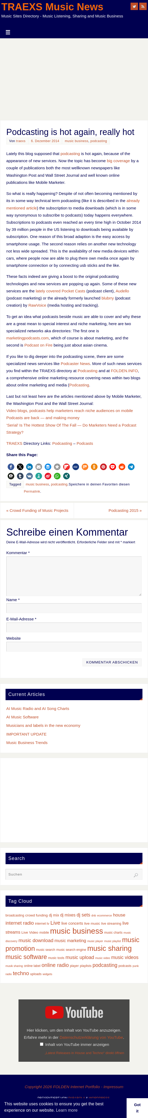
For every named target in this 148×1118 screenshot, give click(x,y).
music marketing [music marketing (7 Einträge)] (70, 940)
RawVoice (37, 305)
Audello (122, 291)
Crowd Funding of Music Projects (37, 510)
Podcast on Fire (38, 345)
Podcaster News (75, 363)
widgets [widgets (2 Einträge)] (47, 974)
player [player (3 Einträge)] (74, 966)
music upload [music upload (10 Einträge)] (80, 957)
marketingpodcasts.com (27, 338)
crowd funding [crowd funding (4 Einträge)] (36, 915)
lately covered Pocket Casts (60, 291)
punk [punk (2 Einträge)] (136, 966)
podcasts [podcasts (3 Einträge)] (124, 966)
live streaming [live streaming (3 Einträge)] (111, 923)
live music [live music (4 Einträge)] (92, 923)
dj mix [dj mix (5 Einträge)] (54, 915)
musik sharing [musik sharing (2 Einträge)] (14, 966)
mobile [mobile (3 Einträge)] (44, 932)
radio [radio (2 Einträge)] (9, 974)
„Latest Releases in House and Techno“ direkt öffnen (84, 1053)
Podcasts (85, 443)
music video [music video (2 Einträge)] (102, 958)
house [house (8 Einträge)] (119, 915)
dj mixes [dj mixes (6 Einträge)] (68, 915)
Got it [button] (137, 1108)
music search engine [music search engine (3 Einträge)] (71, 950)
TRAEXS (14, 443)
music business (76, 141)
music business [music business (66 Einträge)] (76, 931)
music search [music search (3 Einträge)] (45, 950)
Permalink (32, 491)
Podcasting (88, 370)
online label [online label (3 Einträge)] (32, 966)
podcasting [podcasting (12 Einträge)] (104, 965)
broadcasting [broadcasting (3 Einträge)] (15, 915)
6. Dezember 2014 (45, 141)
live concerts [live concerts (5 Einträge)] (72, 923)
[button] (11, 467)
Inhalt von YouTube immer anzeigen (77, 1044)
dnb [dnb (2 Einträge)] (93, 915)
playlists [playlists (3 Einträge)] (85, 966)
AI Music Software (22, 717)
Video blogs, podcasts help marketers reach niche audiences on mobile (69, 410)
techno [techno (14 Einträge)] (21, 973)
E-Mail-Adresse (21, 619)
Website (13, 638)
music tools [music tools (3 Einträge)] (56, 958)
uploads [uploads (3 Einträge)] (35, 974)
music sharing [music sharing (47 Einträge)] (109, 948)
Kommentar (18, 553)
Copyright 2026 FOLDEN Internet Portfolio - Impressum (74, 1086)
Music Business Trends (27, 742)
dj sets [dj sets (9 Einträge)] (83, 915)
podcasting (98, 141)
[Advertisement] (74, 78)
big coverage (118, 160)
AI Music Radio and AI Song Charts (37, 708)
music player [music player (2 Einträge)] (95, 941)
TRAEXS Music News (52, 7)
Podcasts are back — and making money (43, 417)
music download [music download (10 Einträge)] (35, 940)
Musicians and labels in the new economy (43, 725)
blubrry (107, 298)
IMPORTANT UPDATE (26, 734)
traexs (21, 141)
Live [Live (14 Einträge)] (55, 923)
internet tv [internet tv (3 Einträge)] (42, 923)
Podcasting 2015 (125, 510)
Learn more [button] (67, 1110)
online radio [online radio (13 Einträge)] (55, 965)
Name (13, 599)
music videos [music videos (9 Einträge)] (124, 957)
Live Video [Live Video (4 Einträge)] (29, 932)
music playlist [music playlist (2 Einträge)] (112, 941)
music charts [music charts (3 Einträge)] (113, 932)
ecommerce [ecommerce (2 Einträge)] (104, 915)
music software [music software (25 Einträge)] (26, 956)
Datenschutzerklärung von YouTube (91, 1037)
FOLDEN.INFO (124, 370)
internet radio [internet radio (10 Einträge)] (20, 923)
